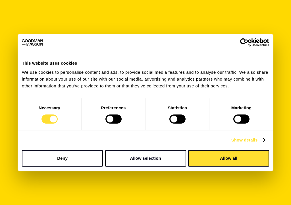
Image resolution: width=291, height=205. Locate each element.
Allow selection (145, 158)
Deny (62, 158)
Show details (244, 140)
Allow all (228, 158)
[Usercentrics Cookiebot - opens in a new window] (244, 42)
